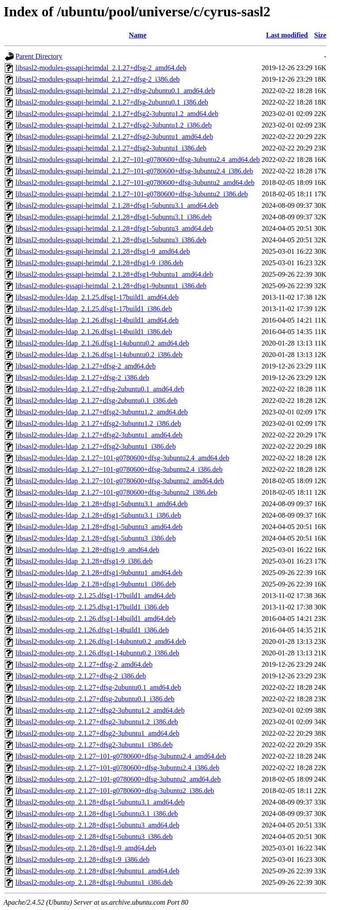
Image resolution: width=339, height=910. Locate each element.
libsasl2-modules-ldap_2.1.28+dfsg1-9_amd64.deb (87, 549)
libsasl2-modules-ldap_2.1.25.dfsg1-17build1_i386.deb (93, 308)
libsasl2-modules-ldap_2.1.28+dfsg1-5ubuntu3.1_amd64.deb (101, 504)
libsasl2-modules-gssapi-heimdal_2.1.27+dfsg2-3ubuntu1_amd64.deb (114, 136)
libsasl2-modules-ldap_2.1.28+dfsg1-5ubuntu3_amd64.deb (98, 526)
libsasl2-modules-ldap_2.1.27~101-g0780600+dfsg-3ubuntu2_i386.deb (116, 492)
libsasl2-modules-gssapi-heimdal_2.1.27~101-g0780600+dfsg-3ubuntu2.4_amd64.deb (137, 159)
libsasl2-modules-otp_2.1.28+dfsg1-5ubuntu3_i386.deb (94, 836)
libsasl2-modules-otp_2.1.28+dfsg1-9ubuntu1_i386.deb (94, 882)
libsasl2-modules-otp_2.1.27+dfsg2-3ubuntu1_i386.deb (94, 744)
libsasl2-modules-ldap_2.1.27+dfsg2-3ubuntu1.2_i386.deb (98, 423)
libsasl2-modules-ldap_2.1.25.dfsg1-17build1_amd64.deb (97, 297)
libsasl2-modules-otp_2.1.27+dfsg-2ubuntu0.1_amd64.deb (98, 687)
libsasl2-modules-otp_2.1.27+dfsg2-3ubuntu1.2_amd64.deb (100, 710)
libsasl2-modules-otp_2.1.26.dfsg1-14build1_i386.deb (92, 630)
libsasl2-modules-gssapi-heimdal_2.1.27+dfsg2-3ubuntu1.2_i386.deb (113, 125)
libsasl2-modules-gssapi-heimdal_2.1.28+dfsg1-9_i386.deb (99, 263)
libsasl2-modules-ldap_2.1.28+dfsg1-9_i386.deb (84, 561)
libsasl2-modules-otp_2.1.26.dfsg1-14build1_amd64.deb (95, 618)
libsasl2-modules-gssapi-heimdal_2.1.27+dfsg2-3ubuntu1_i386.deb (111, 148)
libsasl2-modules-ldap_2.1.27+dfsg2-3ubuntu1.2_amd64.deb (101, 412)
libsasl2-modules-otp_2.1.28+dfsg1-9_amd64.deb (85, 848)
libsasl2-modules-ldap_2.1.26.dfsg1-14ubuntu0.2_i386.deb (98, 354)
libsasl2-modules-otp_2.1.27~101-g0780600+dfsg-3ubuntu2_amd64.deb (118, 779)
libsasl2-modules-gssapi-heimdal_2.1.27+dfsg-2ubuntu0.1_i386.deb (111, 102)
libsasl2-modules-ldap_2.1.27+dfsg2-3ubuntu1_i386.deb (95, 446)
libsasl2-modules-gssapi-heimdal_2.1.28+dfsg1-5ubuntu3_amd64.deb (114, 228)
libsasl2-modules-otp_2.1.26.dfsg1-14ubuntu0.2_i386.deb (97, 653)
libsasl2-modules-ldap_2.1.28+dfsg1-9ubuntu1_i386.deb (95, 584)
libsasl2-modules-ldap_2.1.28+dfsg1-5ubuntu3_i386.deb (95, 538)
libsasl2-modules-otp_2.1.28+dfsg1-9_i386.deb (82, 859)
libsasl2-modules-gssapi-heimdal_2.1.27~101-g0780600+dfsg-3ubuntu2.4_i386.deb (134, 171)
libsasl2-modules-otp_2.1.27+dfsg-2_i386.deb (80, 676)
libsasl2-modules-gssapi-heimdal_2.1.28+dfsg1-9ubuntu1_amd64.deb (114, 274)
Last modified (287, 35)
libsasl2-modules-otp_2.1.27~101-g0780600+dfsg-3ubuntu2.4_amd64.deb (120, 756)
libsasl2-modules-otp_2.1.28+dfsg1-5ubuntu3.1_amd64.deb (100, 802)
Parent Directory (38, 56)
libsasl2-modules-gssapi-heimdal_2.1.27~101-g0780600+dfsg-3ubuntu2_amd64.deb (135, 182)
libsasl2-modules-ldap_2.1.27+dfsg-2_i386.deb (82, 377)
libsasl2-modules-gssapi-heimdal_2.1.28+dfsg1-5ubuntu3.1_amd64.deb (116, 205)
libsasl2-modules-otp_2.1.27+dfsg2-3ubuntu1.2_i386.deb (96, 722)
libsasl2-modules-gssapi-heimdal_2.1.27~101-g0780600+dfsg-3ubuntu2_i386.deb (131, 194)
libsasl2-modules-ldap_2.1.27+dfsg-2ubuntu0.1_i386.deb (96, 400)
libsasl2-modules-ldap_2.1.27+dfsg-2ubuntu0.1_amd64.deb (99, 389)
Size (320, 35)
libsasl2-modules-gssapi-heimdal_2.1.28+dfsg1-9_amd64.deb (102, 251)
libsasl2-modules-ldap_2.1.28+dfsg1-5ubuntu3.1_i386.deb (98, 515)
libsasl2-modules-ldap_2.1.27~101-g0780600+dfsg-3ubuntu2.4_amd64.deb (122, 458)
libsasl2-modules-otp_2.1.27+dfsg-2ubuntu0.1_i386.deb (94, 699)
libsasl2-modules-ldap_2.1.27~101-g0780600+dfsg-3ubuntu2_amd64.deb (119, 481)
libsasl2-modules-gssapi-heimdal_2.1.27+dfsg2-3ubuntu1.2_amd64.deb (116, 113)
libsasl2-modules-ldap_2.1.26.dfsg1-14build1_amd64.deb (97, 320)
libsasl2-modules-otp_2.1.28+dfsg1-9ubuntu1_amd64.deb (97, 871)
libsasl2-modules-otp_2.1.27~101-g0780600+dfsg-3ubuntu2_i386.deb (114, 790)
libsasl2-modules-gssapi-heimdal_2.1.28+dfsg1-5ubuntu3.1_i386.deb (113, 217)
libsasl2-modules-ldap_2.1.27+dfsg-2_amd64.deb (85, 366)
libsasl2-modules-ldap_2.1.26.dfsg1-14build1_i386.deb (93, 331)
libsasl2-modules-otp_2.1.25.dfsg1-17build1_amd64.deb (95, 595)
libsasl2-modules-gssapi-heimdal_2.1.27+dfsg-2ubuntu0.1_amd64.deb (115, 90)
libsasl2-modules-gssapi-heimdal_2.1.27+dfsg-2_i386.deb (97, 79)
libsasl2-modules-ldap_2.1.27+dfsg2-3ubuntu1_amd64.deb (98, 435)
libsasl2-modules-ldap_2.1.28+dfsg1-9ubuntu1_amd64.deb (98, 572)
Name (138, 35)
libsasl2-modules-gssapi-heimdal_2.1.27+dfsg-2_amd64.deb (100, 67)
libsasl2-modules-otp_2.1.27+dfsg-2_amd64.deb (84, 664)
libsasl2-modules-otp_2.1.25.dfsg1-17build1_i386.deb (92, 607)
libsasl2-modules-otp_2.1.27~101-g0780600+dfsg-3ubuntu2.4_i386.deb (117, 767)
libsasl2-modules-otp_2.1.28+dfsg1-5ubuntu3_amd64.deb (97, 825)
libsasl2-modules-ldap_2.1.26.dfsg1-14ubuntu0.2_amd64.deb (102, 343)
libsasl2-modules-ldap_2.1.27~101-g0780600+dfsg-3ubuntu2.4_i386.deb (118, 469)
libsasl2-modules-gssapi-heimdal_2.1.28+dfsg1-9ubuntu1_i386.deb (111, 286)
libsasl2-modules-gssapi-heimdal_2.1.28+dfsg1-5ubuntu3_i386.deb (111, 240)
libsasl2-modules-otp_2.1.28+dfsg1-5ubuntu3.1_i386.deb (96, 813)
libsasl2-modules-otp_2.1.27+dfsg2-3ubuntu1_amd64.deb (97, 733)
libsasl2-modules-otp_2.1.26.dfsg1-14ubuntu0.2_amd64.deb (100, 641)
